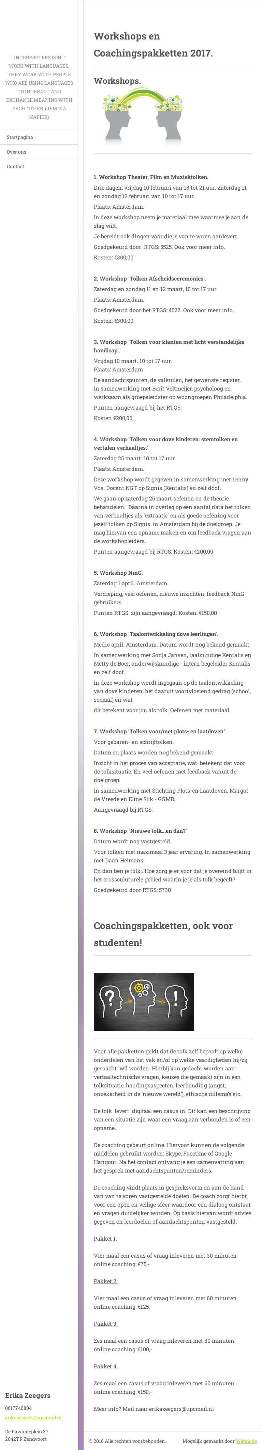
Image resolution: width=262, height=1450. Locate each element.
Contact (15, 166)
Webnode (246, 1441)
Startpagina (20, 137)
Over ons (16, 151)
